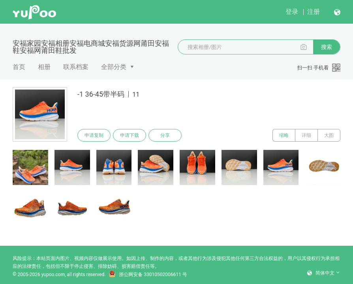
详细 (306, 135)
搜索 (326, 47)
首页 (19, 67)
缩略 (284, 135)
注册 (313, 11)
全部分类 (113, 67)
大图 (329, 135)
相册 (44, 67)
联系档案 (75, 67)
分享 (165, 135)
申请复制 (93, 135)
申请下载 (129, 135)
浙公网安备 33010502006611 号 (148, 274)
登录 (291, 11)
